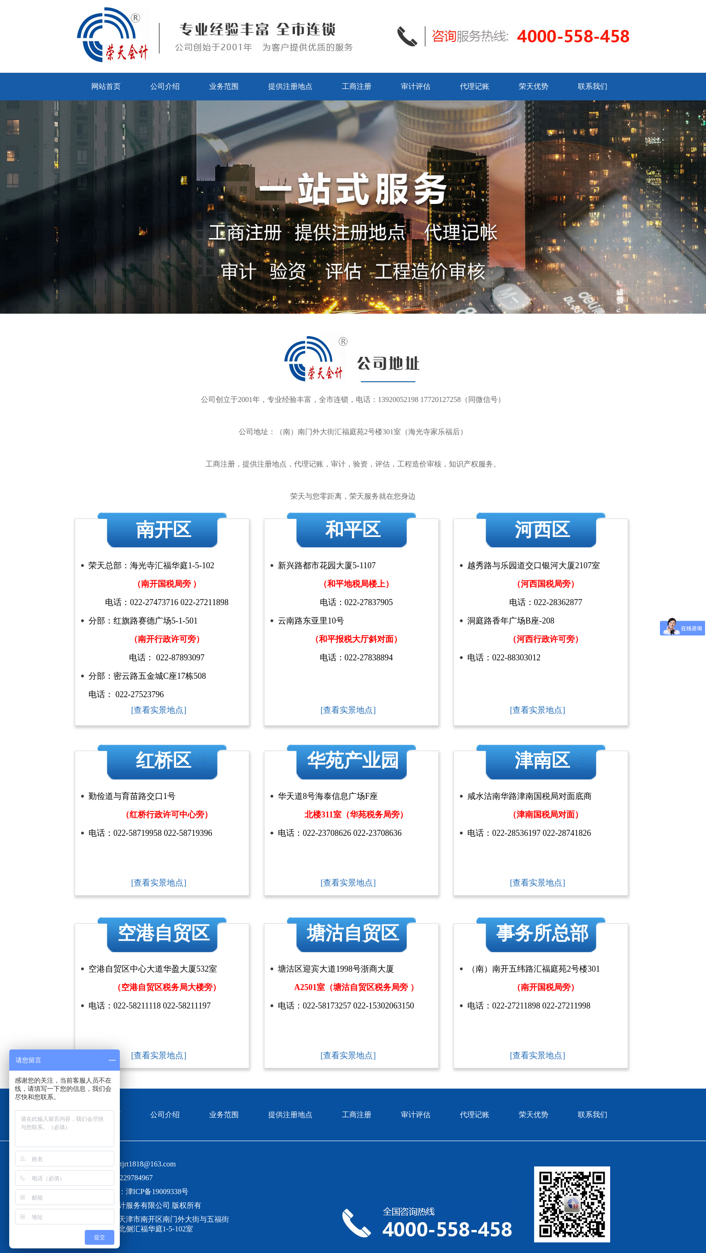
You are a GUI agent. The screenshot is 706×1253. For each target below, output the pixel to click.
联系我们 (592, 86)
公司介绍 (165, 86)
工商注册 (356, 86)
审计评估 (415, 86)
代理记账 (474, 86)
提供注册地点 (290, 86)
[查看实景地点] (159, 710)
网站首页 (106, 86)
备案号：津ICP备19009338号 (142, 1191)
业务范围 (224, 86)
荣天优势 (533, 86)
